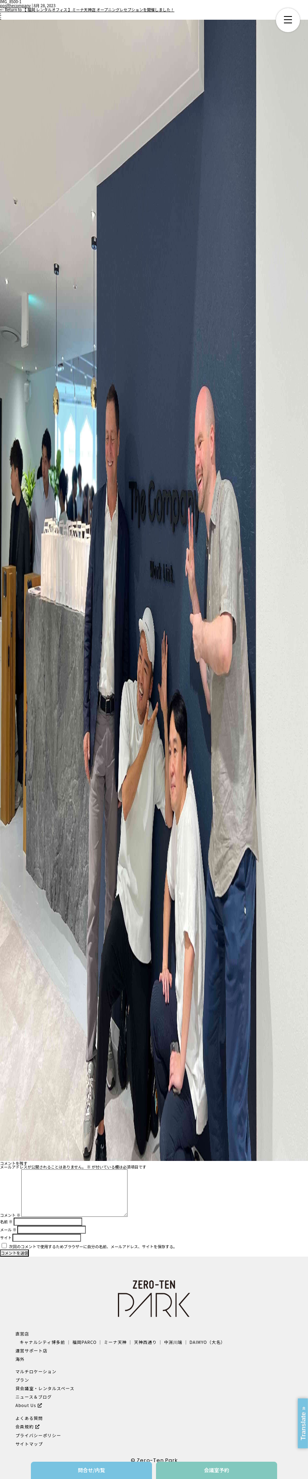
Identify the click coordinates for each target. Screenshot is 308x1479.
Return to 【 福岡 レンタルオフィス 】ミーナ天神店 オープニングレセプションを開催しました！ (87, 9)
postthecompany (15, 5)
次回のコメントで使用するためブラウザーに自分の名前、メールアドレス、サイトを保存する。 (93, 1246)
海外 (19, 1359)
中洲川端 (173, 1342)
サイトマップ (29, 1444)
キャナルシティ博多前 (42, 1342)
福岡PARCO (84, 1342)
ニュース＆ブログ (33, 1397)
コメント (10, 1215)
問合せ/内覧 (91, 1470)
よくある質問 (29, 1418)
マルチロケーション (36, 1371)
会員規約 (24, 1427)
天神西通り (145, 1342)
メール (8, 1229)
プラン (22, 1380)
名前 (6, 1221)
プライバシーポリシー (38, 1435)
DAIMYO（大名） (207, 1342)
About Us (25, 1405)
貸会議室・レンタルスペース (44, 1388)
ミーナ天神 (115, 1342)
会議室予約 (216, 1470)
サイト (6, 1238)
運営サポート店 (31, 1351)
